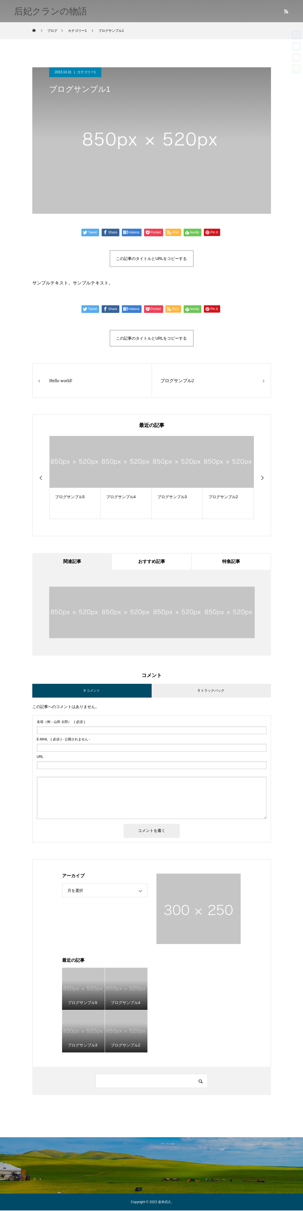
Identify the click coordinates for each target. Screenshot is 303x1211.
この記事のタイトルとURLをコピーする (151, 258)
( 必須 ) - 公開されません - (63, 740)
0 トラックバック (211, 691)
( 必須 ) (61, 722)
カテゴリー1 (86, 72)
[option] (75, 477)
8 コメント (92, 691)
